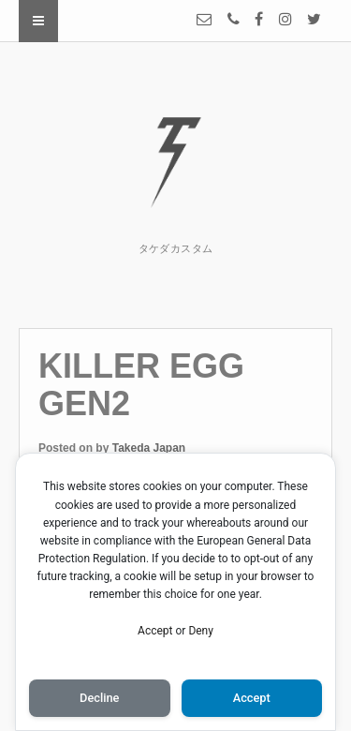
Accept (155, 630)
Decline (99, 698)
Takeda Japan (148, 448)
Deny (200, 630)
